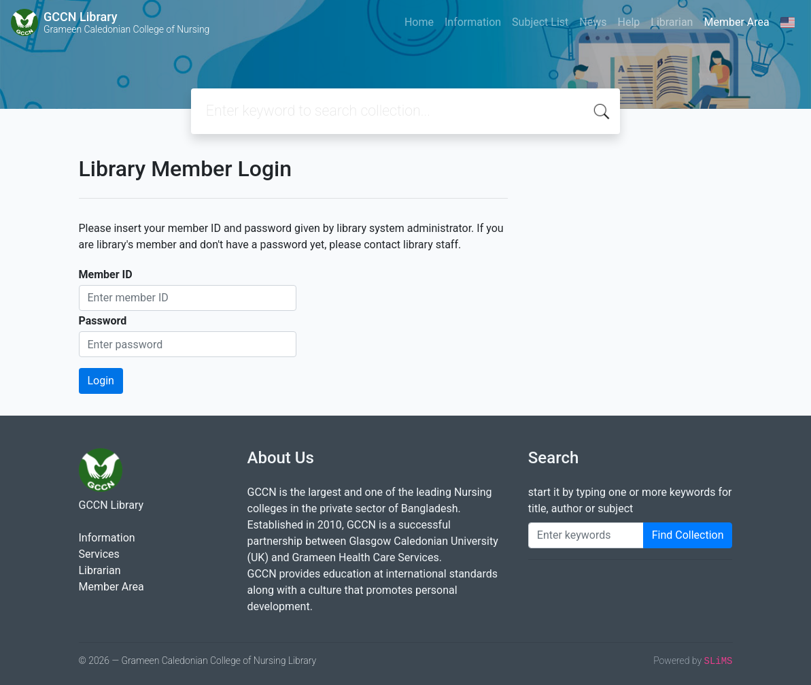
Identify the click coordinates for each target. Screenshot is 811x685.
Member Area (736, 22)
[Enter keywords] (586, 535)
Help (628, 22)
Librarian (672, 22)
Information (473, 22)
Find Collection (688, 535)
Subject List (540, 22)
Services (99, 554)
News (592, 22)
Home (419, 22)
